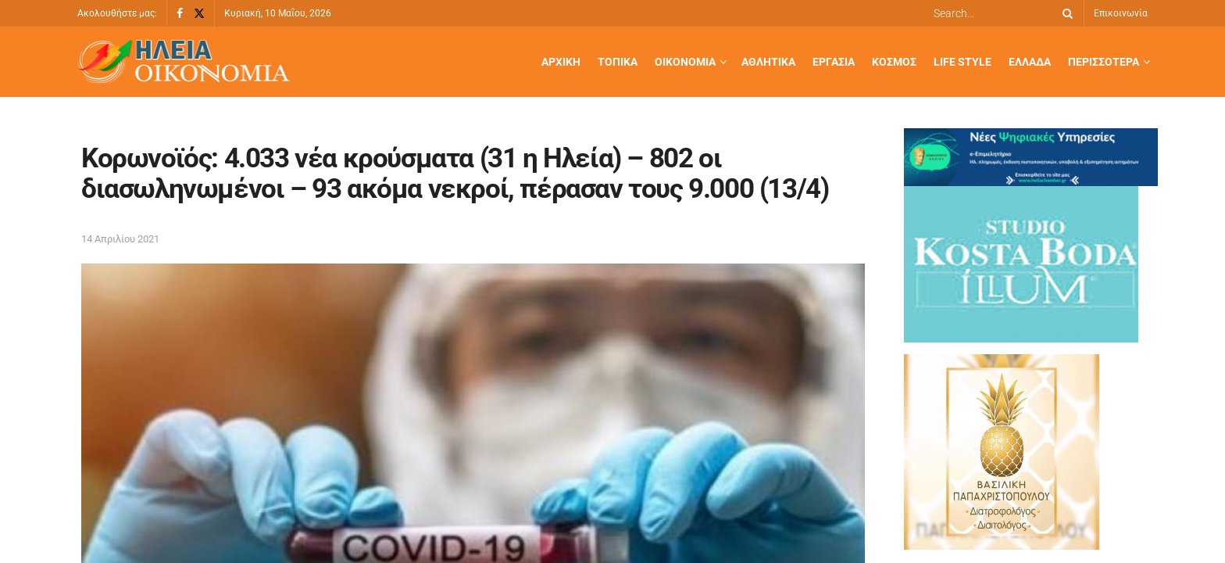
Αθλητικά (768, 62)
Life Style (962, 62)
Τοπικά (618, 62)
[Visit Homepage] (183, 62)
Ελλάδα (1030, 62)
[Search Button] (1065, 13)
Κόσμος (894, 62)
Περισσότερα (1103, 62)
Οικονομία (685, 62)
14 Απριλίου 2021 (120, 239)
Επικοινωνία (1121, 13)
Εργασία (833, 62)
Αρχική (560, 62)
